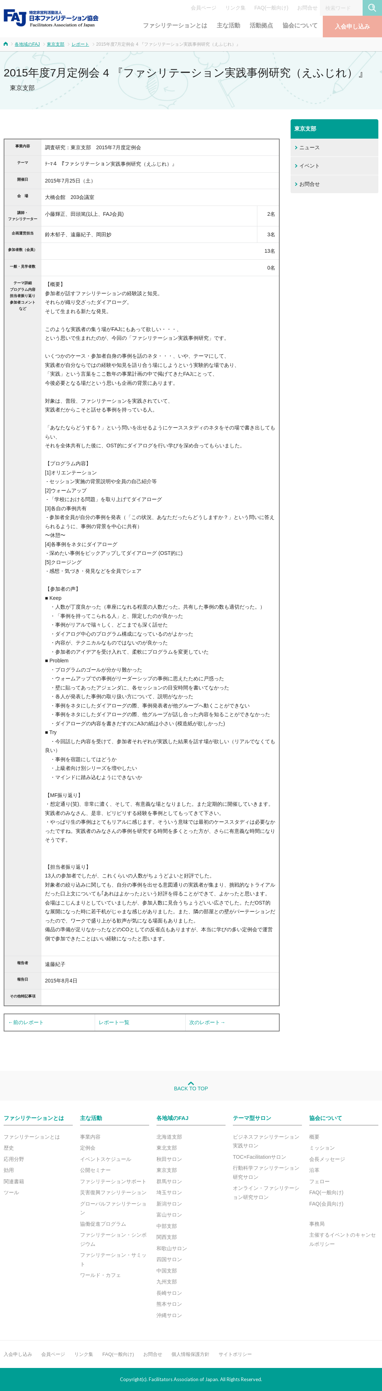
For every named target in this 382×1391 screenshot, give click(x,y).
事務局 (317, 1224)
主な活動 (228, 25)
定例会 (87, 1148)
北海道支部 (169, 1137)
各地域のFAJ (27, 44)
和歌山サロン (171, 1248)
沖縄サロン (169, 1315)
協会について (300, 25)
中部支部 (166, 1226)
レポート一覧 (114, 1022)
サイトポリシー (235, 1354)
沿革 (314, 1170)
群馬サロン (169, 1181)
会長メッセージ (327, 1159)
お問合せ (307, 8)
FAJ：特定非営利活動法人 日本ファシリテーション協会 (51, 18)
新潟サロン (169, 1204)
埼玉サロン (169, 1192)
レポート (80, 44)
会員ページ (203, 8)
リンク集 (235, 8)
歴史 (9, 1148)
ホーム (6, 44)
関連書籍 (14, 1181)
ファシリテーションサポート (113, 1181)
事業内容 (90, 1137)
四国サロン (169, 1259)
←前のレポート (26, 1022)
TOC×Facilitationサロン (259, 1157)
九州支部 (166, 1282)
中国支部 (166, 1271)
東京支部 (55, 44)
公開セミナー (95, 1170)
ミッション (322, 1148)
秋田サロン (169, 1159)
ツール (11, 1192)
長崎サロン (169, 1293)
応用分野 (14, 1159)
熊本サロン (169, 1304)
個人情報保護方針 (190, 1354)
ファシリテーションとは (175, 25)
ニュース (309, 147)
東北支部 (166, 1148)
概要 (314, 1137)
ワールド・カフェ (100, 1275)
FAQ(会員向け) (326, 1204)
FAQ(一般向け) (271, 8)
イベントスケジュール (105, 1159)
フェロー (319, 1181)
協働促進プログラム (103, 1224)
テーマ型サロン (252, 1118)
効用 (9, 1170)
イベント (309, 166)
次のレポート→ (207, 1022)
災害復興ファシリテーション (113, 1192)
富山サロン (169, 1215)
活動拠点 (261, 25)
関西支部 (166, 1237)
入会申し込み (352, 26)
